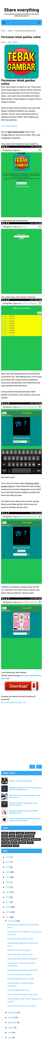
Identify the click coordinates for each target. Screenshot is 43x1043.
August (11, 1028)
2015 (8, 912)
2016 (8, 907)
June (10, 1038)
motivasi (5, 839)
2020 (8, 887)
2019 (8, 892)
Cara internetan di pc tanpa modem (21, 1006)
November (12, 1013)
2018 (8, 897)
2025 (8, 862)
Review (14, 842)
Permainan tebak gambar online (20, 939)
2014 (8, 917)
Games (15, 42)
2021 (8, 882)
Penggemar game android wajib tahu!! (22, 970)
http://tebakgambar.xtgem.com (13, 702)
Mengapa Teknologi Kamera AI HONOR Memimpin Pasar (23, 812)
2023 (8, 872)
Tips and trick (6, 846)
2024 (8, 867)
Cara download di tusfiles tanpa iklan (22, 994)
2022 (8, 877)
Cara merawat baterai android (19, 974)
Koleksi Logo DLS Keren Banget (20, 781)
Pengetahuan (15, 839)
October (11, 1018)
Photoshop (25, 839)
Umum (16, 846)
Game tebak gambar (9, 126)
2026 (8, 857)
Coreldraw (20, 833)
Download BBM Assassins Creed (20, 979)
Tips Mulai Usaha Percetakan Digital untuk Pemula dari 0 (24, 796)
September (12, 1023)
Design (4, 836)
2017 (8, 902)
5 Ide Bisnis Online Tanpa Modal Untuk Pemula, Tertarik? (23, 804)
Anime (12, 833)
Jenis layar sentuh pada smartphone (22, 959)
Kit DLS (19, 836)
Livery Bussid (29, 836)
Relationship (36, 839)
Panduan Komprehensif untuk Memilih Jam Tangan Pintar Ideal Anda (25, 819)
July (10, 1033)
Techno (30, 842)
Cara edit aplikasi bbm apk (18, 990)
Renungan (5, 842)
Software (22, 842)
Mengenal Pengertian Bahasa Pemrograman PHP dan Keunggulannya (25, 789)
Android (4, 833)
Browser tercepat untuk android (20, 954)
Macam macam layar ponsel (19, 950)
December (12, 921)
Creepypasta (30, 833)
